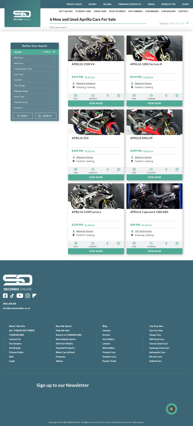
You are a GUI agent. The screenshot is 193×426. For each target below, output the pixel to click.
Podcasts (60, 356)
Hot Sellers (108, 339)
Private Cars (109, 352)
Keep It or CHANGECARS (69, 335)
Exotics (106, 335)
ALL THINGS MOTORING (22, 330)
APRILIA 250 (80, 138)
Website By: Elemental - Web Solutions (128, 422)
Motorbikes (109, 348)
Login (12, 361)
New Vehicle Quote (66, 339)
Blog (105, 326)
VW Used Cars (156, 339)
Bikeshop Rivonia (84, 157)
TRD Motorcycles (143, 231)
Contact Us (15, 339)
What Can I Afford (65, 352)
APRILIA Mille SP (141, 138)
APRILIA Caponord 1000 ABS (149, 212)
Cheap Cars (155, 335)
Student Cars (109, 356)
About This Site (17, 326)
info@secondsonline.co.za (16, 308)
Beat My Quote (64, 326)
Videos (59, 361)
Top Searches (156, 326)
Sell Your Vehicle (64, 343)
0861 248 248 (9, 303)
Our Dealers (15, 343)
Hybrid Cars (155, 361)
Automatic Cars (157, 352)
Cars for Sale (156, 330)
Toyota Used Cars (158, 343)
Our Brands (15, 348)
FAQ (11, 356)
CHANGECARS (16, 335)
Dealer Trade (109, 361)
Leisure (106, 343)
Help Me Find (62, 330)
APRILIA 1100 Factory (86, 212)
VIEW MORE (96, 177)
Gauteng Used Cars (159, 348)
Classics (107, 330)
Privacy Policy (16, 352)
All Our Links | (105, 422)
